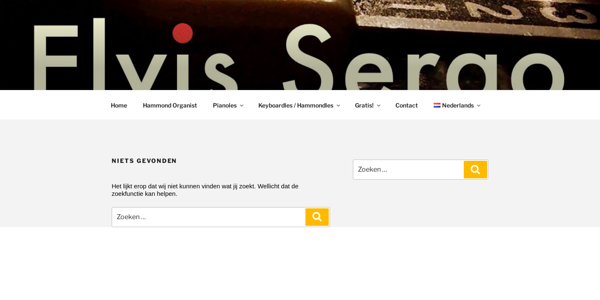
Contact (406, 105)
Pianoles (229, 105)
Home (119, 105)
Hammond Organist (170, 105)
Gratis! (368, 105)
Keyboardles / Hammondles (299, 105)
